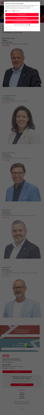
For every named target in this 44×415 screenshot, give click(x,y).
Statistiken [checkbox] (17, 10)
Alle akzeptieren (22, 14)
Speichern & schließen (22, 18)
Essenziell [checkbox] (9, 10)
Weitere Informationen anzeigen (22, 24)
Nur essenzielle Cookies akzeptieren (22, 22)
